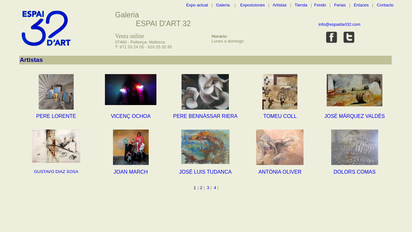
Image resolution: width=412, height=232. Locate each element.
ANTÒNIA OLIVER (279, 172)
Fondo (320, 5)
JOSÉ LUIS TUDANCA (205, 172)
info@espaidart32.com (339, 24)
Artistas (279, 5)
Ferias (340, 5)
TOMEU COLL (280, 116)
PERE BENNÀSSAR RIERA (205, 116)
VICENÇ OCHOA (131, 116)
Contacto (385, 5)
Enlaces (361, 5)
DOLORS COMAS (354, 172)
